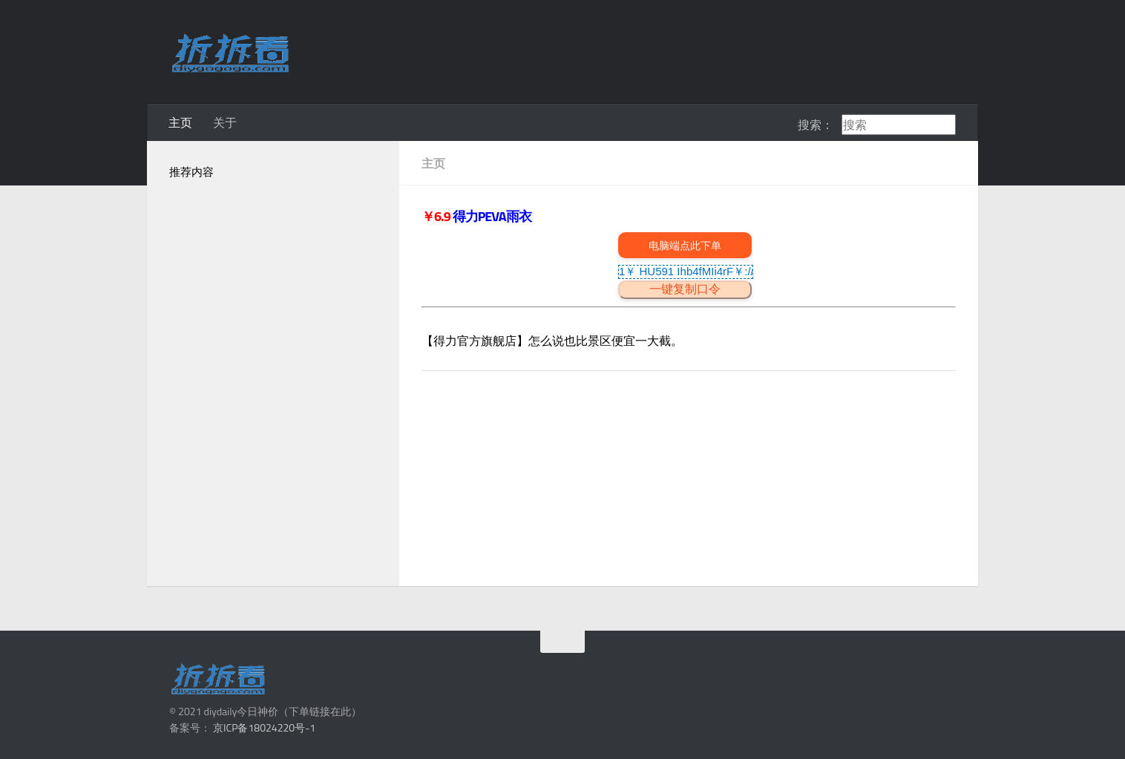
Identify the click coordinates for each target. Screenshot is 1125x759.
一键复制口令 (685, 289)
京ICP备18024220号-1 (264, 727)
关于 (225, 122)
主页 (180, 122)
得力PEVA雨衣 (492, 216)
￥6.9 (437, 216)
